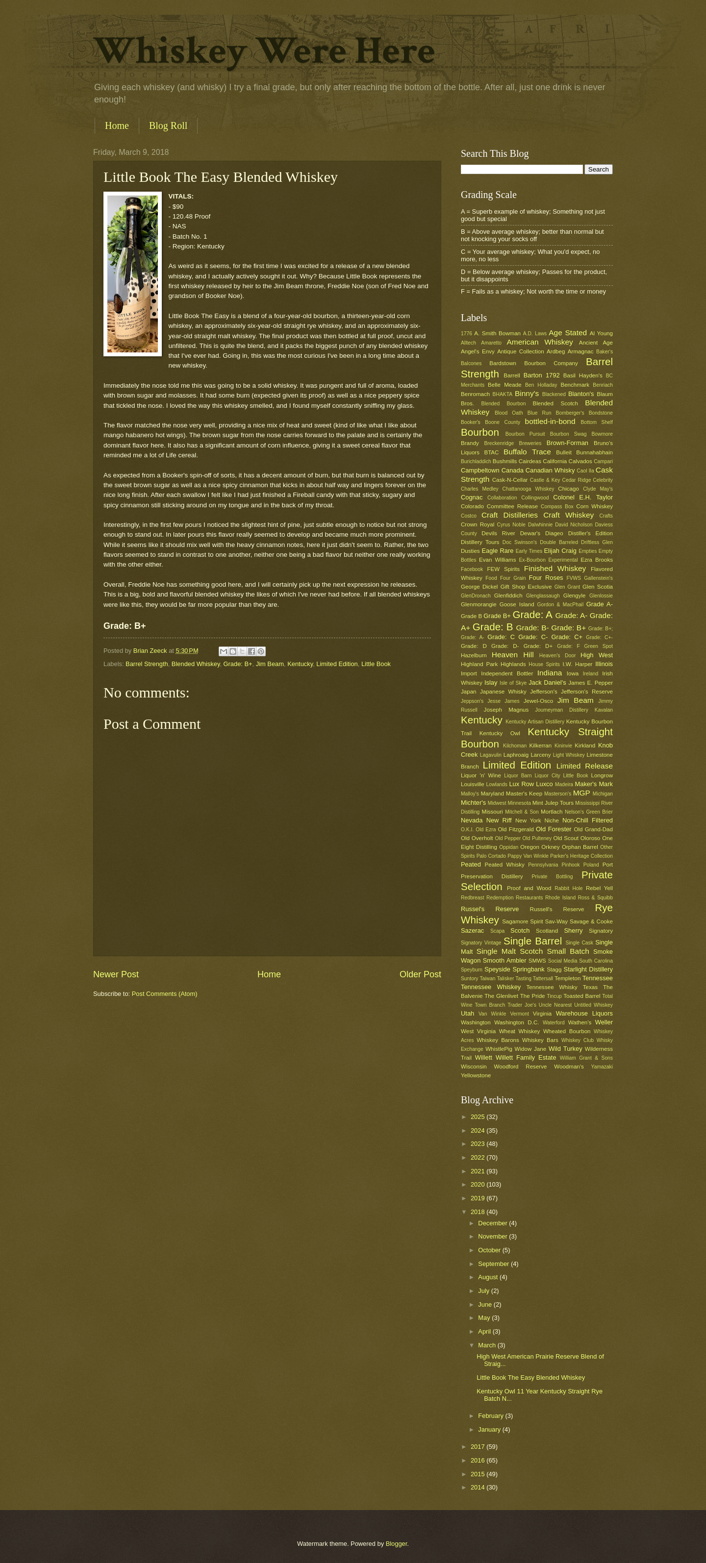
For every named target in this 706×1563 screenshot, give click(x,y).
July (484, 1290)
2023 (478, 1143)
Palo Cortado (491, 856)
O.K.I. (467, 829)
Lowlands (496, 784)
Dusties (470, 551)
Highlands (513, 664)
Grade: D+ (538, 646)
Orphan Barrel (580, 847)
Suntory (470, 978)
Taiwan (487, 978)
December (493, 1223)
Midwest (497, 803)
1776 (466, 333)
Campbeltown (480, 470)
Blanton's (581, 393)
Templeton (567, 978)
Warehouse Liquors (584, 1013)
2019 (478, 1198)
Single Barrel (533, 940)
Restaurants (529, 897)
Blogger (396, 1543)
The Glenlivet (501, 996)
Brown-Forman (567, 443)
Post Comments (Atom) (165, 993)
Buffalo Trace (527, 451)
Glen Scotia (597, 587)
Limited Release (584, 766)
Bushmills (505, 461)
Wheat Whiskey (519, 1031)
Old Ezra (486, 829)
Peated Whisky (505, 865)
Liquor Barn (517, 775)
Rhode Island (560, 897)
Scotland (547, 931)
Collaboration (502, 497)
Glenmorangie (479, 604)
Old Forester (554, 829)
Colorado (472, 506)
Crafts (606, 516)
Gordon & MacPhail (560, 604)
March (487, 1345)
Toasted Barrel (581, 996)
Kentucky (300, 664)
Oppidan (508, 847)
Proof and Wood (529, 888)
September (494, 1263)
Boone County (502, 422)
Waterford (554, 1022)
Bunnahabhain (594, 452)
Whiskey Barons (498, 1040)
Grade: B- (532, 627)
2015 (478, 1474)
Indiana (549, 673)
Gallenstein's (598, 578)
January (490, 1429)
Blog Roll (168, 125)
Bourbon (480, 432)
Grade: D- (505, 646)
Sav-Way (556, 921)
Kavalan (604, 710)
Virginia (542, 1014)
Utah (467, 1013)
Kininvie (563, 745)
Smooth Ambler (505, 960)
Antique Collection (520, 351)
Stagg (554, 969)
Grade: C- (533, 637)
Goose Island (517, 604)
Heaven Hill (513, 654)
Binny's (527, 393)
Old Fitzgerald (515, 829)
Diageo (554, 533)
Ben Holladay (541, 385)
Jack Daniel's (547, 682)
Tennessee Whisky (552, 987)
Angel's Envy (478, 351)
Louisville (472, 784)
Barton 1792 (542, 375)
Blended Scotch (555, 403)
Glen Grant (567, 587)
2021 (478, 1171)
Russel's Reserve (490, 909)
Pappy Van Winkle (528, 856)
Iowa (573, 673)
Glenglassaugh (543, 595)
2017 (478, 1446)
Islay (490, 682)
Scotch (520, 930)
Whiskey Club (577, 1040)
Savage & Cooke (591, 921)
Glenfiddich (508, 595)
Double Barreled (559, 542)
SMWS (537, 961)
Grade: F (568, 646)
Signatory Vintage (481, 942)
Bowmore (602, 434)
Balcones (471, 363)
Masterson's (557, 793)
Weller (604, 1022)
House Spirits (544, 664)
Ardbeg (556, 351)
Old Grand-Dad (593, 829)
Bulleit (564, 452)
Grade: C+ (567, 637)
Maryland (492, 793)
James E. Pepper (590, 683)
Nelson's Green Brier (589, 812)
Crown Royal (477, 524)
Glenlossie (601, 595)
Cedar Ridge (576, 480)
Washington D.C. (516, 1022)
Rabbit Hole (568, 888)
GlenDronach (476, 595)
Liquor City (547, 775)
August (489, 1277)
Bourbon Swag (568, 434)
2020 (478, 1184)
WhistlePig (498, 1049)
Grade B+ (496, 616)
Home (117, 125)
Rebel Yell (599, 888)
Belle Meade (505, 385)
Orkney (550, 847)
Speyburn (471, 969)
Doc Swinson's (520, 542)
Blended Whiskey (196, 664)
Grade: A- (571, 615)
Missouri (492, 812)
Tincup (554, 996)
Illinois (604, 664)
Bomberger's (570, 413)
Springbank (528, 969)
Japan (469, 692)
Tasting (523, 978)
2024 (478, 1130)
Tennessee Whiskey (491, 987)
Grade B (471, 616)
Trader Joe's (521, 1005)
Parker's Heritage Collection (581, 856)
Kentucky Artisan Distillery (534, 721)
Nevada (471, 820)
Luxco (544, 784)
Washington (476, 1022)
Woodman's (569, 1066)
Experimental (563, 560)
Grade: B (493, 626)
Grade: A (532, 614)
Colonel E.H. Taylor (583, 497)
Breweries (530, 443)
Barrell (512, 375)
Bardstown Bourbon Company (533, 363)
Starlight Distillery (588, 969)
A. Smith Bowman (497, 333)
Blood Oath (509, 413)
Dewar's (530, 533)
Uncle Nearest (555, 1005)
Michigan (603, 793)
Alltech (468, 343)
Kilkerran (541, 745)
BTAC (491, 452)
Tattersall (543, 978)
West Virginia (478, 1031)
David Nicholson (573, 524)
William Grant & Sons (586, 1058)
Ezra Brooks (596, 560)
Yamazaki (602, 1066)
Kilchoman (515, 745)
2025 (478, 1116)
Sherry (573, 930)
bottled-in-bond (550, 421)
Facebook (472, 569)
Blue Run (540, 413)
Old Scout (566, 838)
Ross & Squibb (595, 897)
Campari (603, 461)
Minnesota (519, 803)
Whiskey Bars (540, 1040)
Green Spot (598, 646)
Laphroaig (516, 755)
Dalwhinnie (540, 524)
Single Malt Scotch (510, 951)
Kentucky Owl (499, 733)
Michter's (473, 802)
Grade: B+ (238, 664)
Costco (469, 516)
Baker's (604, 351)
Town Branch (490, 1005)
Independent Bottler (507, 673)
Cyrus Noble (511, 524)
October (490, 1250)
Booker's (470, 422)
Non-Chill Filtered (587, 820)
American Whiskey (539, 342)
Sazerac (472, 930)
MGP (581, 793)
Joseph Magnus (506, 710)
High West (596, 655)
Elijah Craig (560, 550)
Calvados (580, 461)
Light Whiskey (569, 755)
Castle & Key (545, 480)
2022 (478, 1157)
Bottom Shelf (596, 422)
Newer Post (116, 974)
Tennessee (597, 978)
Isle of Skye (513, 683)
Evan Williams (497, 560)
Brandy (470, 443)
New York (528, 820)
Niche (551, 820)
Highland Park (479, 664)
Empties (588, 551)
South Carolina (596, 961)
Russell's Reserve (557, 909)
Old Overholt (477, 838)
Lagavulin (491, 755)
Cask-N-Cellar (510, 480)
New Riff (499, 820)
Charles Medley (480, 489)
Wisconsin (474, 1066)
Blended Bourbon (503, 403)
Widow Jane (531, 1049)
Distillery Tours (480, 542)
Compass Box (557, 506)
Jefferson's (543, 692)
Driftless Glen (597, 542)
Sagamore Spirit (522, 921)
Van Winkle (492, 1014)
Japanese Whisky (503, 692)
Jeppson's (472, 701)
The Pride (532, 996)
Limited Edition (336, 664)
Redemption (500, 897)
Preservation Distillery (492, 876)
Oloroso (590, 838)
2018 (478, 1212)
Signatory (601, 931)
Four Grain (513, 578)
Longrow (602, 775)
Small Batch (568, 951)
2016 (478, 1460)
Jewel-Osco (538, 701)
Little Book (376, 664)
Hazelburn (474, 655)
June (486, 1304)
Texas (590, 987)
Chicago (568, 489)
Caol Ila (585, 470)
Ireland (590, 673)
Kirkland (585, 745)
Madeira (564, 784)
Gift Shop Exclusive (526, 587)
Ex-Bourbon (532, 560)
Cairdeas (530, 461)
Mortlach (551, 812)
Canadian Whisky (550, 470)
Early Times (529, 551)
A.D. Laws (535, 333)
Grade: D (474, 646)
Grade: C (501, 637)
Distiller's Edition (590, 533)
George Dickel (479, 587)
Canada (513, 470)
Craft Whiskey (568, 515)
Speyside (497, 969)
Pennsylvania (543, 865)
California (555, 461)
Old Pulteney (537, 838)
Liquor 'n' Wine (481, 775)
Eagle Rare (497, 550)
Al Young (601, 333)
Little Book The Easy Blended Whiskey (531, 1377)
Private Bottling (552, 876)
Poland (591, 865)
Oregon (529, 847)
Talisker (505, 978)
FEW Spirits (503, 569)
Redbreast (472, 897)
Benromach (475, 394)
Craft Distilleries (509, 515)
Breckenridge (499, 443)
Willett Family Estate (526, 1057)
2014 (478, 1487)
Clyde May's (598, 489)
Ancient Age (596, 343)
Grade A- (599, 604)
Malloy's (470, 793)
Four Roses (546, 577)
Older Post (420, 974)
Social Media (563, 961)
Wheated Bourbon (567, 1031)
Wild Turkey (565, 1048)
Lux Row (521, 784)
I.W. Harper (577, 664)
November (493, 1236)
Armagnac (581, 351)
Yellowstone (476, 1075)
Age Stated (568, 332)
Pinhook (571, 865)
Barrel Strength (147, 664)
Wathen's (579, 1022)
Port (608, 865)
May (485, 1317)
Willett (483, 1057)
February (491, 1415)
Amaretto (491, 343)
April (485, 1331)
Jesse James (503, 701)
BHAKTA (502, 394)
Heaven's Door (557, 655)
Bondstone (601, 413)
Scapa (497, 931)
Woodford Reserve (520, 1066)
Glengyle (574, 595)
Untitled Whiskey (593, 1005)
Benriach (603, 385)
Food (491, 578)
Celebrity (603, 480)
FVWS (573, 578)
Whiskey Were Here (264, 50)
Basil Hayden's (583, 375)
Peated (471, 864)
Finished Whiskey (555, 568)
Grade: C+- (599, 637)
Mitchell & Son (522, 812)
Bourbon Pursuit (525, 434)
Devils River (498, 533)
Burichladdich (476, 461)
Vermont (519, 1014)
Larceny (540, 755)
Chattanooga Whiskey (529, 489)
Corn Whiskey (594, 506)
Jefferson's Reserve (587, 692)
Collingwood (535, 497)
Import (469, 673)
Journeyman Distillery (561, 710)
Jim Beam (270, 664)
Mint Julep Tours (553, 803)
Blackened (554, 394)
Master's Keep (524, 793)
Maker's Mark (594, 784)
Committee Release (512, 506)
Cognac (471, 497)
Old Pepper (508, 838)
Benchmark (574, 385)
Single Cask (579, 942)
